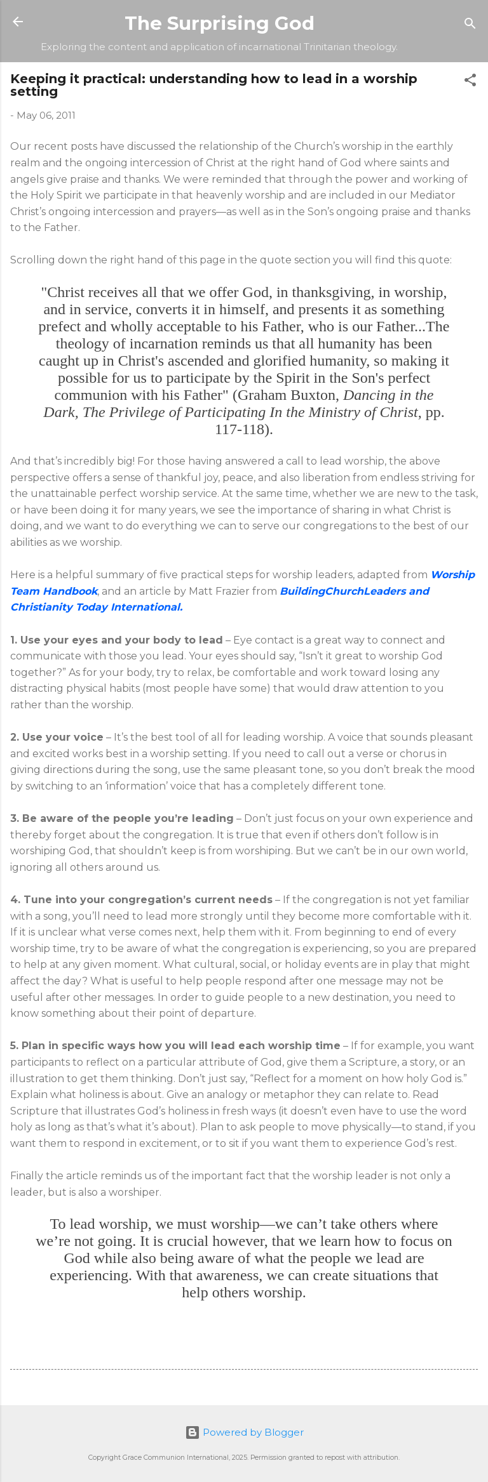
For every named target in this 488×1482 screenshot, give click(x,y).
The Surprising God (220, 23)
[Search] (470, 25)
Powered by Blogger (244, 1432)
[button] (470, 82)
